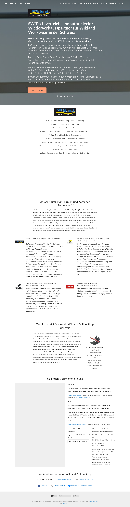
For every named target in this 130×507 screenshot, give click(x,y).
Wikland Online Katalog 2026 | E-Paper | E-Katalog (65, 121)
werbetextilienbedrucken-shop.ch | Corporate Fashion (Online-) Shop (65, 153)
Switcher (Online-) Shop (79, 142)
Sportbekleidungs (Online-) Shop (65, 149)
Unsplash (65, 503)
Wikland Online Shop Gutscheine (54, 142)
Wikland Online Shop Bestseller (78, 131)
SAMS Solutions (93, 501)
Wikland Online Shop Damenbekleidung (65, 128)
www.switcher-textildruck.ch (77, 424)
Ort (21, 3)
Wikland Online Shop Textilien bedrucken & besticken (65, 139)
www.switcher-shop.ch (83, 398)
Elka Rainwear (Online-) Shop (50, 146)
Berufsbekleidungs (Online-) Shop (78, 146)
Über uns (13, 3)
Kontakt (28, 3)
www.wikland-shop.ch (75, 395)
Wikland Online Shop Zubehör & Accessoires (65, 135)
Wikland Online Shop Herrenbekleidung (65, 124)
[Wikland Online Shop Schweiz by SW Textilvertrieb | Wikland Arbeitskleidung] (65, 112)
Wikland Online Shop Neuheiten (51, 131)
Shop (5, 3)
